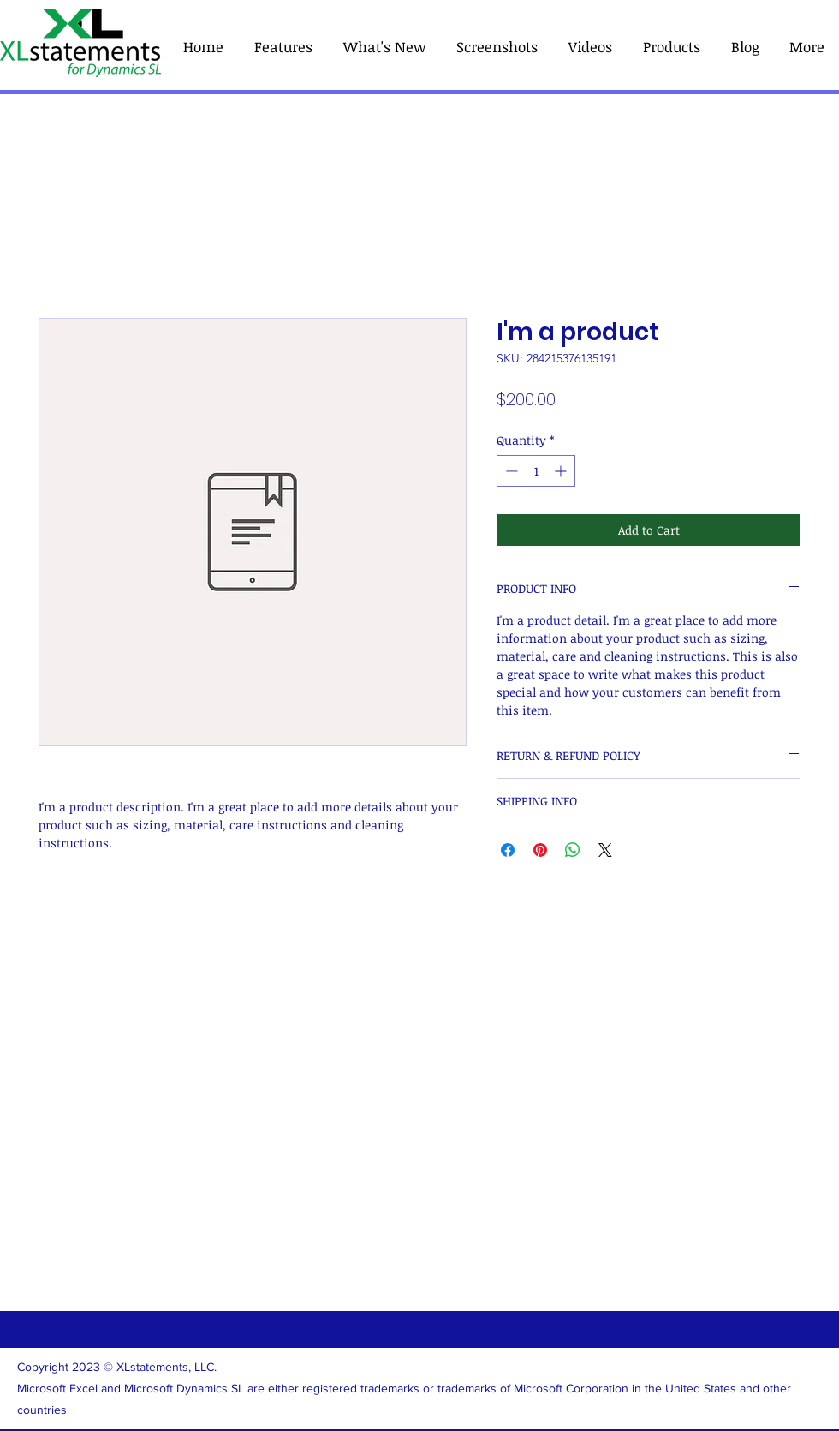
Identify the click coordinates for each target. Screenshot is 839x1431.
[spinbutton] (536, 471)
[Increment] (562, 471)
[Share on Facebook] (507, 850)
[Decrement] (510, 471)
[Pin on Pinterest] (540, 850)
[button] (672, 47)
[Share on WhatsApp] (572, 850)
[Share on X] (605, 850)
